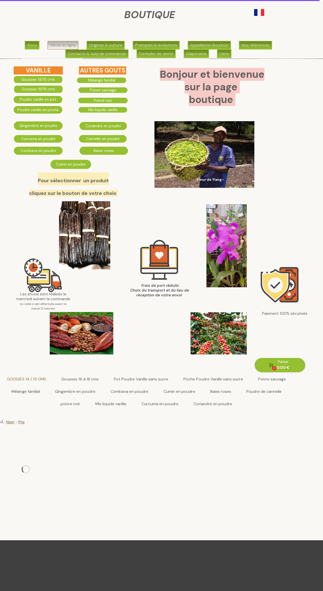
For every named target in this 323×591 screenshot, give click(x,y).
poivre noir (70, 404)
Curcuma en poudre (160, 404)
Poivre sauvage (272, 379)
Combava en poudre (129, 391)
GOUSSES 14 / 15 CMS (26, 379)
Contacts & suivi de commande (97, 53)
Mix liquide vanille (110, 404)
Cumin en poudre (179, 391)
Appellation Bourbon (209, 45)
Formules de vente (156, 53)
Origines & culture (105, 45)
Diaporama (196, 53)
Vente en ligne (63, 45)
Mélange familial (25, 391)
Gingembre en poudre (75, 391)
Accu (32, 45)
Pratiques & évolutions (156, 45)
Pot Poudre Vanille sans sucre (141, 379)
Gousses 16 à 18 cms (80, 379)
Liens (224, 53)
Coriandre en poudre (213, 404)
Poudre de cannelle (264, 391)
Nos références (255, 45)
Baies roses (220, 391)
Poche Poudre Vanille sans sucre (213, 379)
